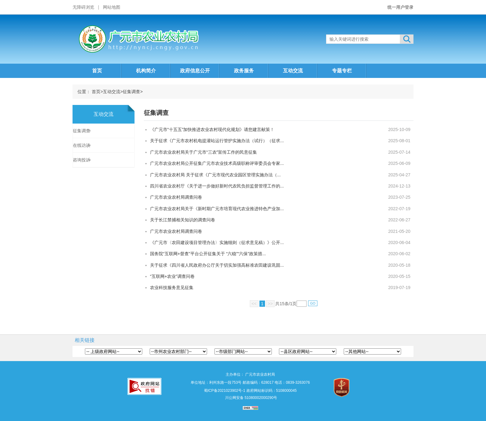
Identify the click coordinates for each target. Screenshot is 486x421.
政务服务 (244, 70)
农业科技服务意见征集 (171, 287)
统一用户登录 (400, 7)
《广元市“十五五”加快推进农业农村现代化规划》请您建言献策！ (212, 129)
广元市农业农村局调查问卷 (176, 197)
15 (282, 303)
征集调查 (131, 91)
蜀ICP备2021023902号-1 (224, 390)
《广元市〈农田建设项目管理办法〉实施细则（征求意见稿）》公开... (217, 242)
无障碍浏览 (83, 7)
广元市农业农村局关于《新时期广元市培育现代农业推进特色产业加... (217, 208)
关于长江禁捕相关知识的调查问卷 (182, 219)
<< (254, 303)
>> (270, 303)
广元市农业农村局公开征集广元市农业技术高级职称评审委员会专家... (217, 163)
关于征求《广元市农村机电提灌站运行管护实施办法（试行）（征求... (217, 140)
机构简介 (146, 70)
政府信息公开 (195, 70)
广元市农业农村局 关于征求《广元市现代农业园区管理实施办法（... (215, 174)
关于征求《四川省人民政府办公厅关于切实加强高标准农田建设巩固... (217, 265)
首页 (97, 70)
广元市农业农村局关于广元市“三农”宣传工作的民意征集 (203, 152)
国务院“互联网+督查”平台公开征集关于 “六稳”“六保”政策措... (208, 253)
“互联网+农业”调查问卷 (172, 276)
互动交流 (293, 70)
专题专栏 (342, 70)
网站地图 (111, 7)
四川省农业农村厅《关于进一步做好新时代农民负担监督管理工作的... (217, 185)
